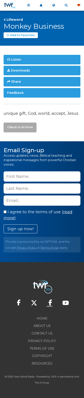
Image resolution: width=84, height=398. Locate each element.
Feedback (15, 93)
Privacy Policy (27, 247)
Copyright (42, 356)
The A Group (42, 382)
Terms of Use (49, 247)
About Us (42, 326)
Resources (42, 363)
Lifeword (14, 20)
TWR (53, 376)
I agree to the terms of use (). (38, 214)
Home (42, 318)
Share (16, 82)
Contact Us (42, 333)
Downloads (20, 70)
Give (78, 5)
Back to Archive (21, 127)
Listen (16, 59)
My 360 (41, 5)
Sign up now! (20, 228)
